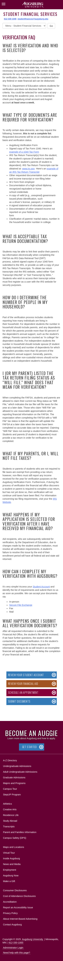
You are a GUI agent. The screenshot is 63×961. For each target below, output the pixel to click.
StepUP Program (12, 794)
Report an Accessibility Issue (18, 907)
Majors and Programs (14, 783)
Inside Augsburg (11, 858)
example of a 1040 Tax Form (24, 152)
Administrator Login (13, 947)
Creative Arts (9, 809)
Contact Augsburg (12, 924)
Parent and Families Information (19, 832)
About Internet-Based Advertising (20, 919)
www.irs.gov (28, 168)
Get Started (29, 747)
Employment (9, 869)
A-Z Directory (10, 760)
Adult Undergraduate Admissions (20, 771)
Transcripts (9, 826)
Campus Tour (10, 789)
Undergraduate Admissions (17, 766)
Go (51, 26)
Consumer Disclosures (15, 890)
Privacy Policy (10, 913)
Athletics (7, 803)
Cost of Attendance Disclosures (19, 896)
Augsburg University (32, 939)
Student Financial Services (30, 14)
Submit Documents (19, 701)
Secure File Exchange (20, 605)
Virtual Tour (9, 852)
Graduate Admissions (14, 777)
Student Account (41, 586)
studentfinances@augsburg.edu (32, 19)
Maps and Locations (13, 847)
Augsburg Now (10, 875)
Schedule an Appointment (23, 693)
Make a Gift (9, 881)
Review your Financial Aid (23, 684)
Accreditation (10, 901)
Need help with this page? (16, 952)
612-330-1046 (10, 19)
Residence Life (11, 815)
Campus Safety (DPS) (14, 838)
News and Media (11, 864)
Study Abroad (10, 820)
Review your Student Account (26, 675)
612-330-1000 (16, 942)
